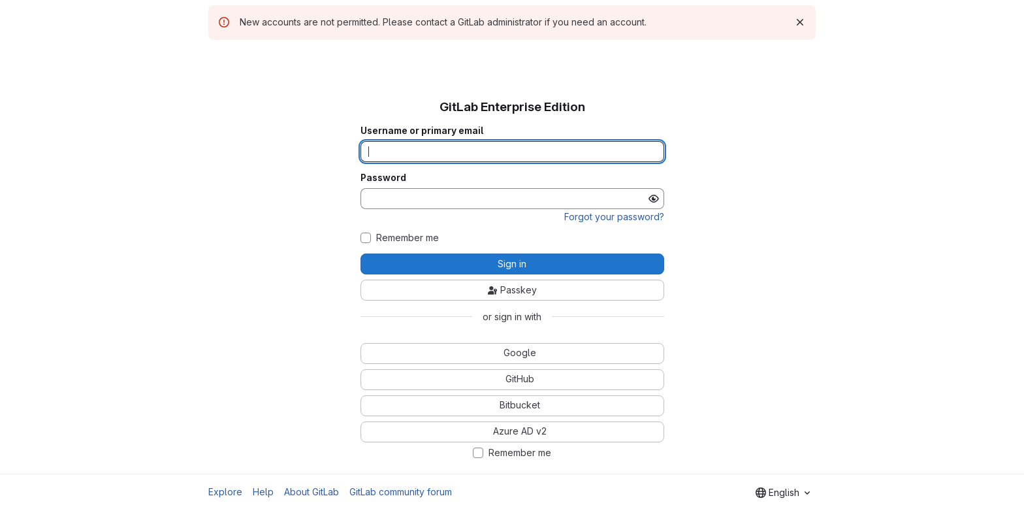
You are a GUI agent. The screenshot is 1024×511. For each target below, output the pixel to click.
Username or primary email (421, 130)
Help (263, 491)
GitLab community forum (400, 491)
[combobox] (783, 493)
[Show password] (653, 198)
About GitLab (311, 491)
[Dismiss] (800, 22)
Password (383, 178)
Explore (225, 491)
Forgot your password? (614, 216)
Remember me (407, 238)
